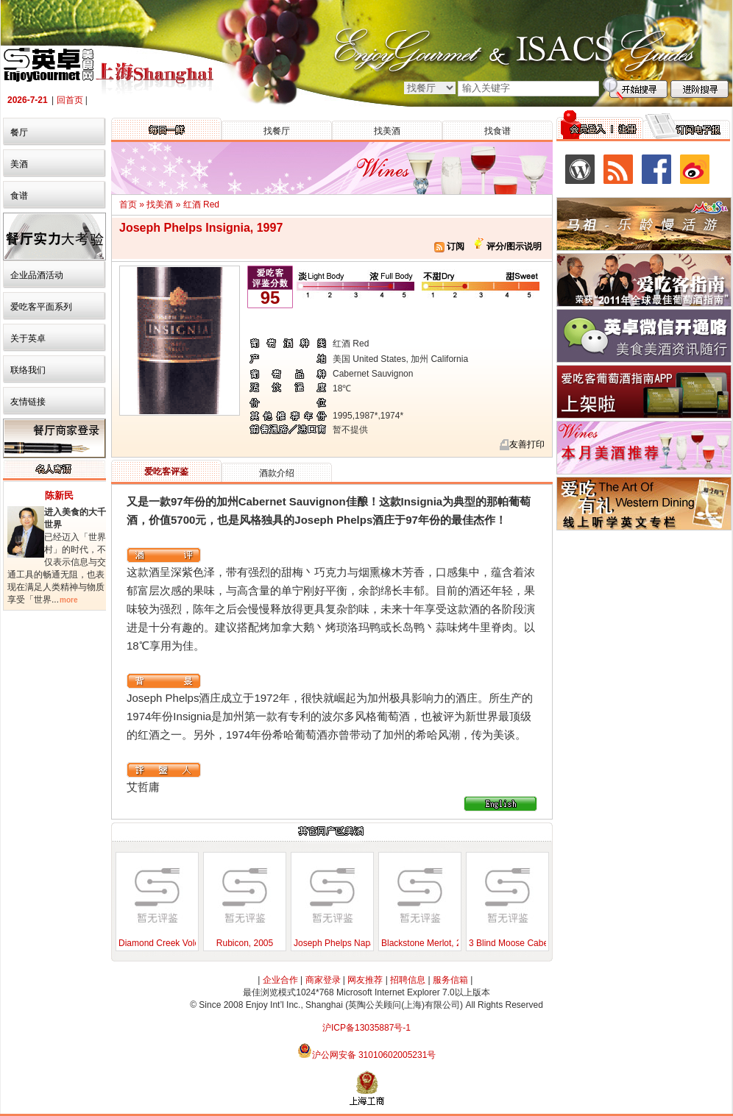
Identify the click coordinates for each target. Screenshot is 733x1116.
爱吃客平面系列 (41, 307)
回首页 (70, 100)
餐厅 (19, 132)
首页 (128, 204)
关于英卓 (28, 338)
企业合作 (280, 980)
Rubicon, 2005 (244, 943)
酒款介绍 (276, 473)
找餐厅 (276, 131)
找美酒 (387, 131)
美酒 (19, 164)
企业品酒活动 (36, 275)
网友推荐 (365, 980)
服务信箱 (450, 980)
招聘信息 (407, 980)
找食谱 (497, 131)
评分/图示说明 (513, 246)
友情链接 (28, 402)
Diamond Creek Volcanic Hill (174, 943)
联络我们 (28, 370)
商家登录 (323, 980)
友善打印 (527, 444)
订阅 (449, 246)
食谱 (19, 196)
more (68, 600)
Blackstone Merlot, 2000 (428, 943)
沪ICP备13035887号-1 (366, 1028)
